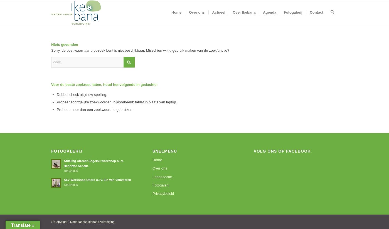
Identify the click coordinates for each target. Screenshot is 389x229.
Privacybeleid (163, 193)
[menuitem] (176, 12)
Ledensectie (162, 177)
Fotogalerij (160, 185)
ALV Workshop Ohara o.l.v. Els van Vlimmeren (97, 179)
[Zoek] (332, 12)
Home (157, 160)
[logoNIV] (76, 12)
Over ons (159, 168)
